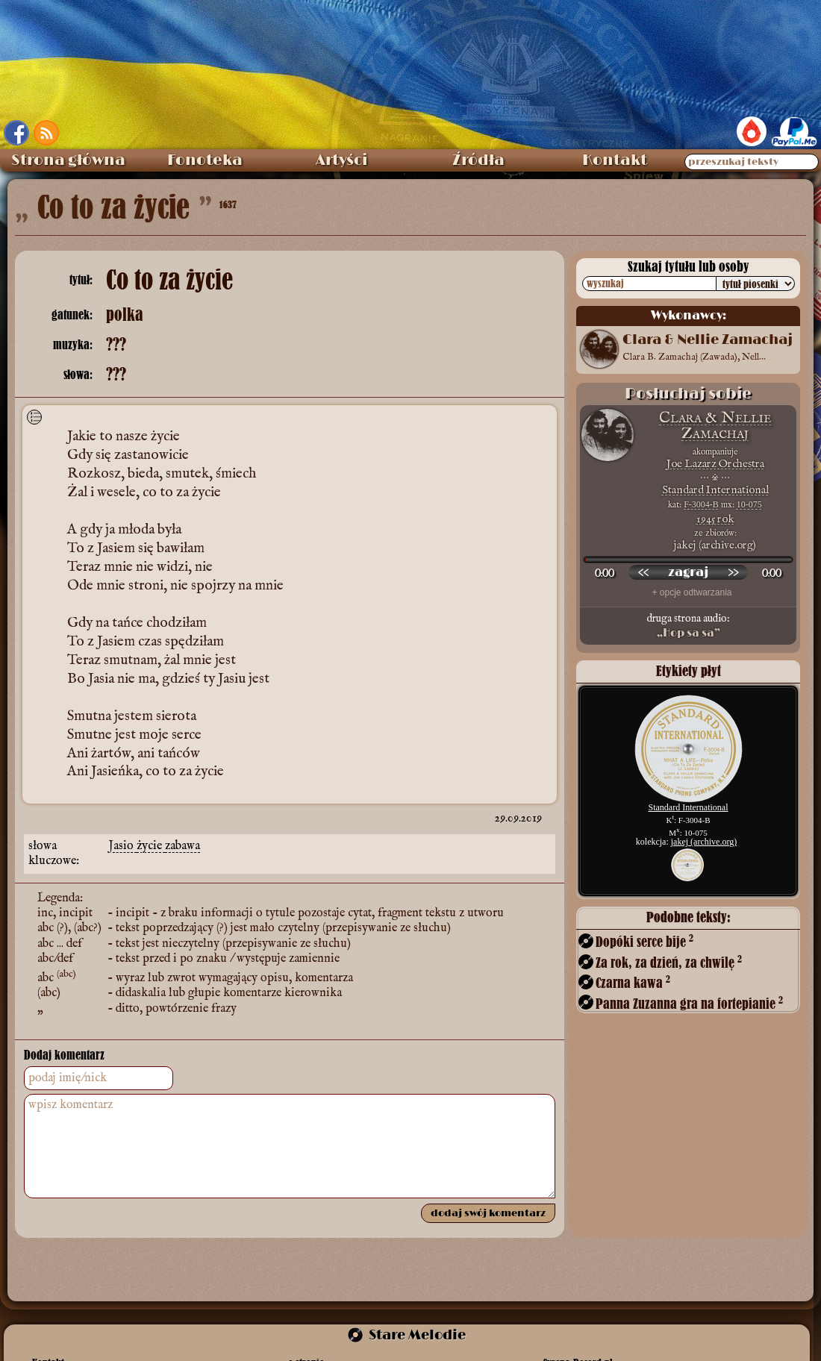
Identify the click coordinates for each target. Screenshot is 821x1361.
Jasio (123, 846)
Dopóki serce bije (644, 941)
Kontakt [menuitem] (614, 160)
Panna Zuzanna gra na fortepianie (689, 1003)
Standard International (715, 490)
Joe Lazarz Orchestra (715, 464)
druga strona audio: (688, 626)
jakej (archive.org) (704, 841)
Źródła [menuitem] (478, 160)
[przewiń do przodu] (733, 572)
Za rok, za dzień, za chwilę (669, 962)
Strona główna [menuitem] (68, 160)
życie (151, 846)
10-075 (749, 504)
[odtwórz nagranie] (688, 572)
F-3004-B (701, 504)
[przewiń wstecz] (643, 572)
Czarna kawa (633, 982)
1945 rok (715, 519)
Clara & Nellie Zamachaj (715, 425)
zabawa (182, 846)
